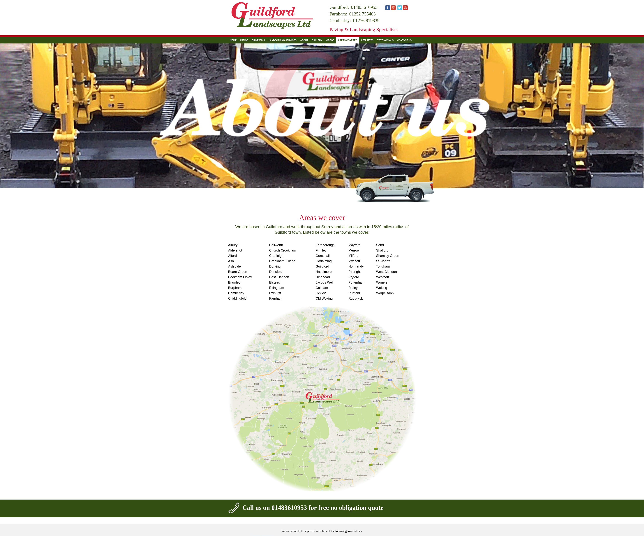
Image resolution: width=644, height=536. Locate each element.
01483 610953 (364, 7)
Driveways (258, 40)
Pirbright (354, 272)
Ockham (322, 288)
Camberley (236, 293)
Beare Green (237, 272)
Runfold (354, 293)
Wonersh (382, 282)
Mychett (354, 261)
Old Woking (324, 298)
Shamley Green (387, 256)
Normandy (356, 266)
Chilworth (276, 245)
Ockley (321, 293)
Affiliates (367, 40)
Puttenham (356, 282)
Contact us (404, 40)
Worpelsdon (385, 293)
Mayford (354, 245)
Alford (232, 256)
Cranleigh (276, 256)
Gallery (317, 40)
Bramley (234, 282)
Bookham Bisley (240, 277)
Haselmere (324, 272)
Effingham (276, 288)
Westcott (382, 277)
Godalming (324, 261)
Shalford (382, 250)
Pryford (353, 277)
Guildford (322, 266)
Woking (381, 288)
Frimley (321, 250)
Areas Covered (347, 40)
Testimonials (385, 40)
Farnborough (325, 245)
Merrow (353, 250)
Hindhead (323, 277)
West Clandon (386, 272)
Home (233, 40)
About (304, 40)
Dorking (275, 266)
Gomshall (323, 256)
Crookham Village (282, 261)
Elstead (274, 282)
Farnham (276, 298)
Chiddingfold (237, 298)
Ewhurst (275, 293)
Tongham (383, 266)
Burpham (235, 288)
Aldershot (235, 250)
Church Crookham (282, 250)
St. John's (383, 261)
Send (380, 245)
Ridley (353, 288)
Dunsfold (275, 272)
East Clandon (279, 277)
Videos (330, 40)
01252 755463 (362, 13)
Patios (244, 40)
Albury (233, 245)
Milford (353, 256)
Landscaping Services (283, 40)
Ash (231, 261)
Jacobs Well (325, 282)
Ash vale (234, 266)
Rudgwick (355, 298)
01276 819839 (366, 20)
